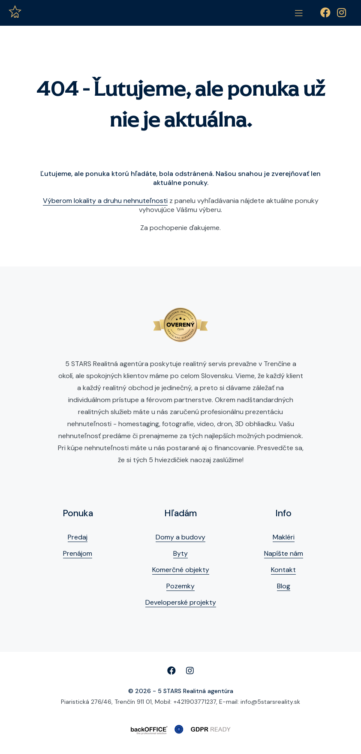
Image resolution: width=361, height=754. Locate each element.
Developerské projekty (180, 602)
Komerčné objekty (180, 569)
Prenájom (77, 553)
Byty (180, 553)
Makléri (284, 537)
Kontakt (283, 569)
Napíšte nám (283, 553)
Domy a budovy (180, 537)
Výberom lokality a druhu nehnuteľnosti (105, 200)
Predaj (77, 537)
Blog (283, 585)
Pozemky (180, 585)
